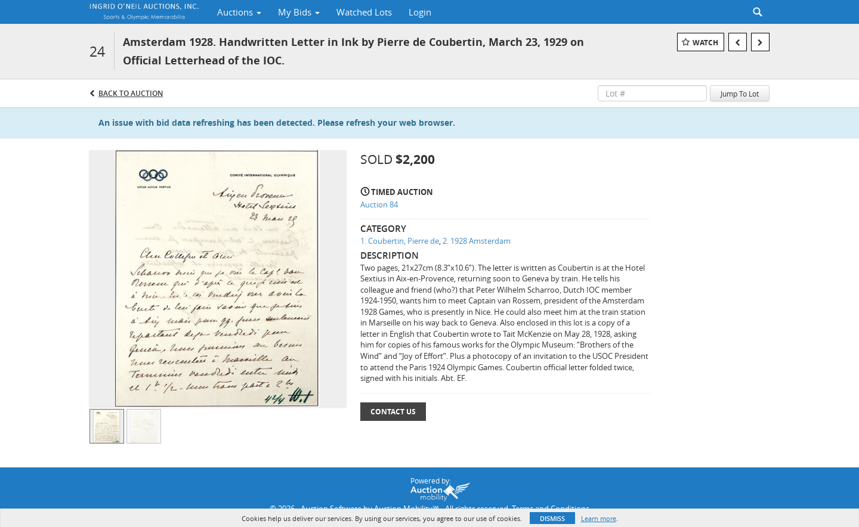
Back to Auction (130, 93)
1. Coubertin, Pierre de (399, 240)
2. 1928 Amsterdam (477, 240)
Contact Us (393, 412)
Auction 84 (379, 204)
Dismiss (552, 518)
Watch (705, 43)
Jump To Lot (740, 93)
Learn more (598, 518)
